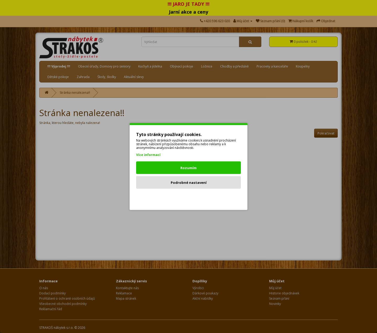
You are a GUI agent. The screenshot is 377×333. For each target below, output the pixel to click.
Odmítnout (189, 197)
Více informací (148, 155)
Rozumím (188, 167)
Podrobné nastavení (189, 182)
